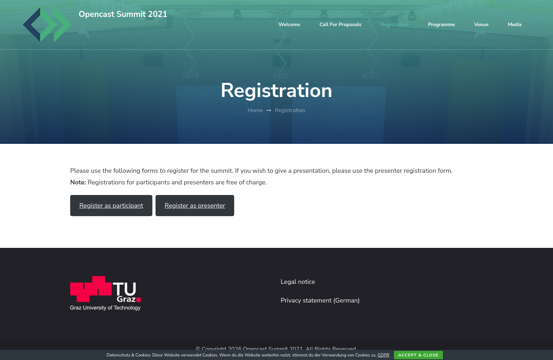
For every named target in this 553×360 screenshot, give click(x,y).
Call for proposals (340, 24)
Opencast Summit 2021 (123, 14)
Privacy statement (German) (320, 300)
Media (515, 24)
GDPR (383, 355)
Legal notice (298, 281)
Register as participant (111, 205)
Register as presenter (195, 205)
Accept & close (418, 355)
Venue (481, 24)
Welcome (289, 24)
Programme (441, 24)
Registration (395, 24)
